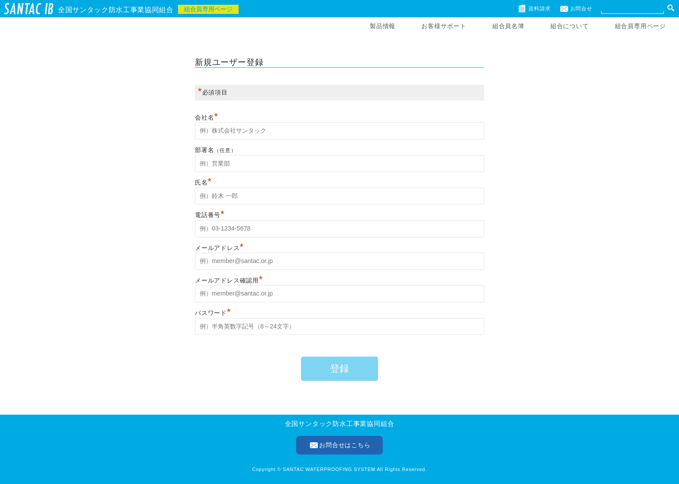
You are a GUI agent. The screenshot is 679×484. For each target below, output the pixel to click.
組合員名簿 (508, 26)
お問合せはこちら (344, 445)
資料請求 (539, 9)
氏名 (203, 182)
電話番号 (210, 214)
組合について (569, 26)
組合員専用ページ (640, 26)
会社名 (206, 117)
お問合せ (581, 9)
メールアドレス (219, 247)
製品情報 (382, 26)
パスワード (213, 312)
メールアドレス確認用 (229, 280)
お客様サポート (443, 26)
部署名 (204, 149)
